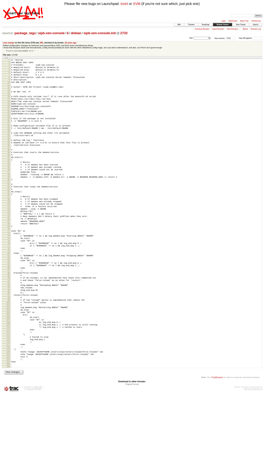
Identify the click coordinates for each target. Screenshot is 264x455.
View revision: (219, 38)
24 (9, 127)
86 (9, 308)
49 (9, 199)
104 (8, 362)
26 (9, 132)
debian (76, 33)
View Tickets (240, 25)
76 (9, 278)
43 (9, 181)
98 (9, 344)
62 (9, 237)
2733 (123, 33)
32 (9, 149)
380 (41, 43)
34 (9, 154)
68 (9, 255)
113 (8, 389)
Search (255, 25)
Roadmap (205, 25)
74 (9, 272)
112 (8, 386)
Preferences (256, 21)
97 (9, 341)
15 (9, 101)
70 (9, 261)
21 (9, 118)
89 (9, 317)
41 (9, 175)
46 (9, 190)
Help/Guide (232, 21)
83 (9, 299)
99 (9, 347)
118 (8, 404)
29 (9, 141)
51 (9, 205)
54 (9, 213)
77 (9, 281)
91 (9, 323)
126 (8, 427)
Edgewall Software (34, 450)
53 (9, 210)
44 (9, 184)
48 (9, 196)
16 (9, 103)
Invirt (124, 4)
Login (223, 21)
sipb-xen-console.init (100, 33)
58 (9, 225)
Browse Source (223, 25)
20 (9, 115)
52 (9, 207)
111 (8, 383)
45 (9, 187)
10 (9, 87)
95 (9, 335)
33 (9, 152)
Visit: (191, 38)
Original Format (132, 445)
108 (8, 374)
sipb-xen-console (51, 33)
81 (9, 293)
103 (8, 359)
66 (9, 249)
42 (9, 178)
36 (9, 160)
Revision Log (256, 29)
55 (9, 216)
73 (9, 269)
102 (8, 356)
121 (8, 413)
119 (8, 407)
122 (8, 416)
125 (8, 425)
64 (9, 243)
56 (9, 219)
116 (8, 398)
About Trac (244, 21)
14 (9, 98)
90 (9, 320)
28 (9, 138)
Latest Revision (218, 29)
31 (9, 146)
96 (9, 338)
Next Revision (232, 29)
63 (9, 240)
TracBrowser (217, 438)
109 (8, 377)
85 (9, 305)
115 (8, 395)
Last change (8, 43)
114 (8, 392)
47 (9, 193)
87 (9, 311)
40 (9, 172)
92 (9, 326)
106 (8, 368)
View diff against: (250, 38)
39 (9, 169)
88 (9, 314)
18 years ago (70, 43)
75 (9, 275)
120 (8, 410)
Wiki (179, 25)
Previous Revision (202, 29)
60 (9, 231)
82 (9, 296)
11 (9, 90)
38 (9, 166)
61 (9, 234)
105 (8, 365)
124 (8, 422)
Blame (245, 29)
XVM (136, 4)
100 (8, 350)
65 (9, 246)
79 (9, 287)
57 (9, 222)
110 (8, 380)
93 (9, 329)
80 (9, 290)
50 (9, 202)
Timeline (191, 25)
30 (9, 144)
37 (9, 163)
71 (9, 263)
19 (9, 112)
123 (8, 419)
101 (8, 353)
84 (9, 302)
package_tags (25, 33)
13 (9, 96)
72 (9, 266)
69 (9, 258)
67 (9, 252)
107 (8, 371)
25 (9, 129)
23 (9, 124)
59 (9, 228)
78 (9, 284)
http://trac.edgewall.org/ (253, 450)
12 (9, 93)
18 (9, 109)
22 (9, 121)
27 (9, 135)
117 (8, 401)
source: (8, 33)
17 (9, 106)
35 (9, 157)
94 (9, 332)
